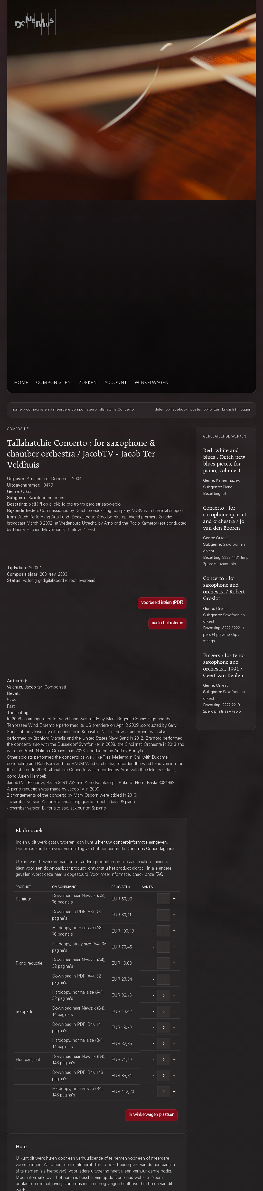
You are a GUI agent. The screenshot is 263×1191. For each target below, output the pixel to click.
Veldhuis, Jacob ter (24, 687)
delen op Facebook (171, 410)
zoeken (88, 383)
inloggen (244, 410)
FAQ (159, 875)
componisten (53, 383)
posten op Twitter (204, 410)
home (21, 383)
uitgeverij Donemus (64, 1184)
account (116, 383)
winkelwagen (151, 383)
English (228, 410)
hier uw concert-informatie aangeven (132, 843)
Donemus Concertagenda (150, 849)
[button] (162, 603)
